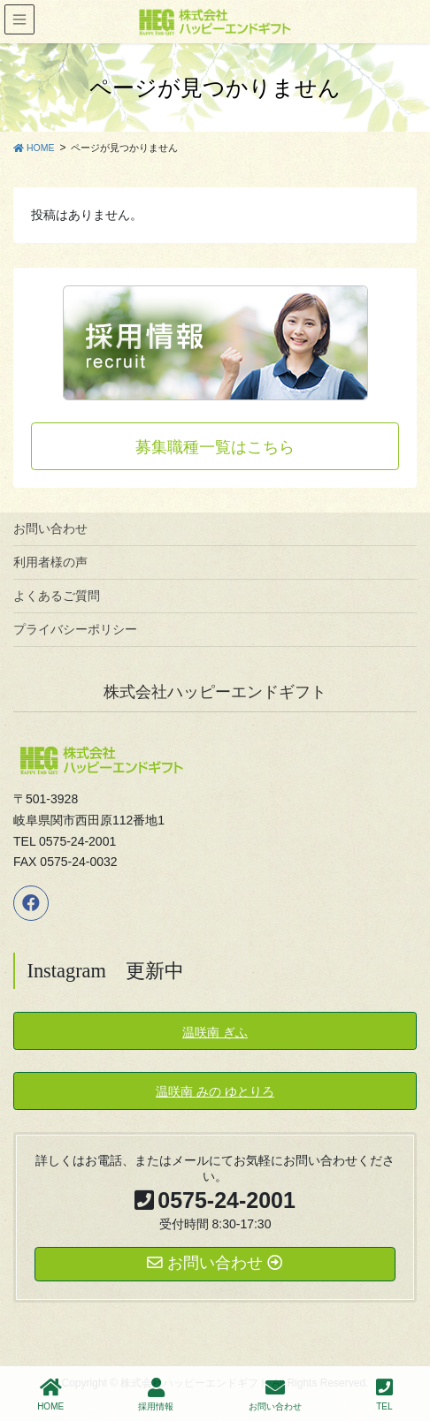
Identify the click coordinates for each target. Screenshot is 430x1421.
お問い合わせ (50, 528)
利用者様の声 (50, 562)
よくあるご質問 (56, 596)
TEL (384, 1394)
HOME (50, 1394)
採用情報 (155, 1394)
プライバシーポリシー (75, 629)
